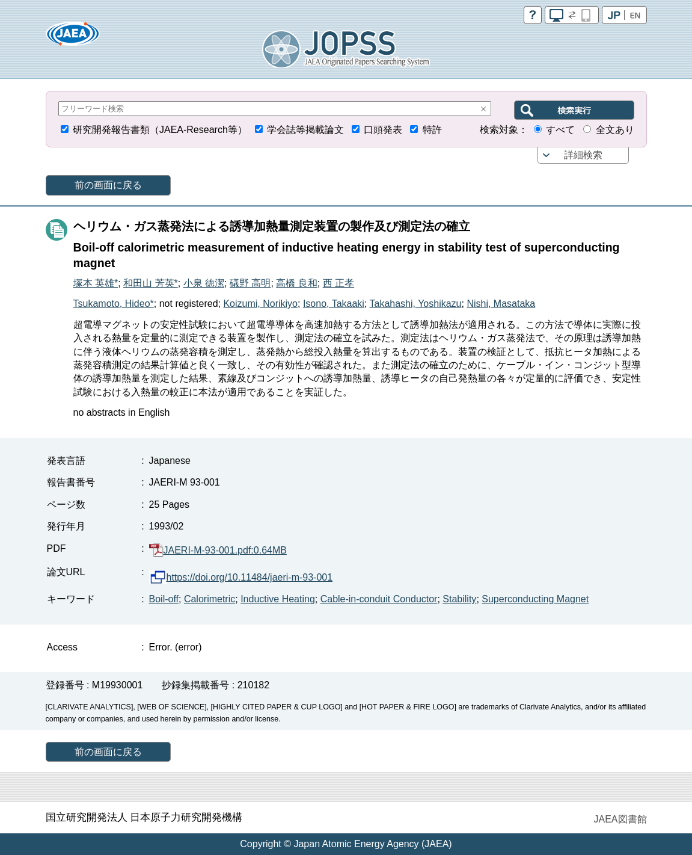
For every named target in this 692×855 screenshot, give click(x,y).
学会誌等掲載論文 (305, 130)
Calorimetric (209, 599)
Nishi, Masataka (501, 303)
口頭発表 (383, 130)
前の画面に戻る (108, 185)
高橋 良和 (296, 283)
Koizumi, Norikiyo (260, 303)
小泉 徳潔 (203, 283)
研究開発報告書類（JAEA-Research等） (160, 130)
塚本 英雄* (95, 283)
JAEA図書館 (619, 819)
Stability (459, 599)
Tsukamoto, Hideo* (113, 303)
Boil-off (164, 599)
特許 (432, 130)
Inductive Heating (277, 599)
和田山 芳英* (150, 283)
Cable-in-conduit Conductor (379, 599)
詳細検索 (583, 155)
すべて (560, 130)
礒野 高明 (250, 283)
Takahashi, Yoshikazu (416, 303)
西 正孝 (338, 283)
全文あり (615, 130)
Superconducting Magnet (535, 599)
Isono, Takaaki (333, 303)
